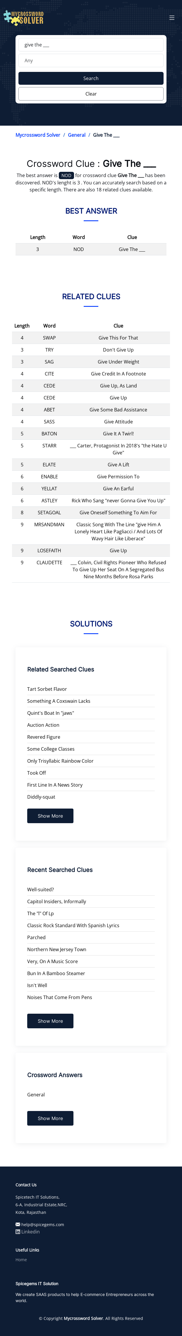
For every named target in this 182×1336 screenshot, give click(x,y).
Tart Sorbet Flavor (47, 689)
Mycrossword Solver (38, 135)
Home (21, 1260)
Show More (50, 816)
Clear (91, 94)
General (76, 135)
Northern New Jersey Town (56, 949)
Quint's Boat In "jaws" (50, 713)
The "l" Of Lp (40, 913)
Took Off (36, 773)
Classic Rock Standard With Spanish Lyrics (73, 925)
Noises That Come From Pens (59, 997)
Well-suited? (40, 889)
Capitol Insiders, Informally (56, 901)
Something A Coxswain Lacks (58, 701)
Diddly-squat (41, 797)
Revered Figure (43, 737)
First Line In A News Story (55, 785)
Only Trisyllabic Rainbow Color (60, 761)
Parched (36, 937)
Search (91, 78)
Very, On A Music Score (52, 961)
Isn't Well (37, 985)
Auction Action (43, 725)
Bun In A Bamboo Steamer (56, 973)
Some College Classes (51, 749)
